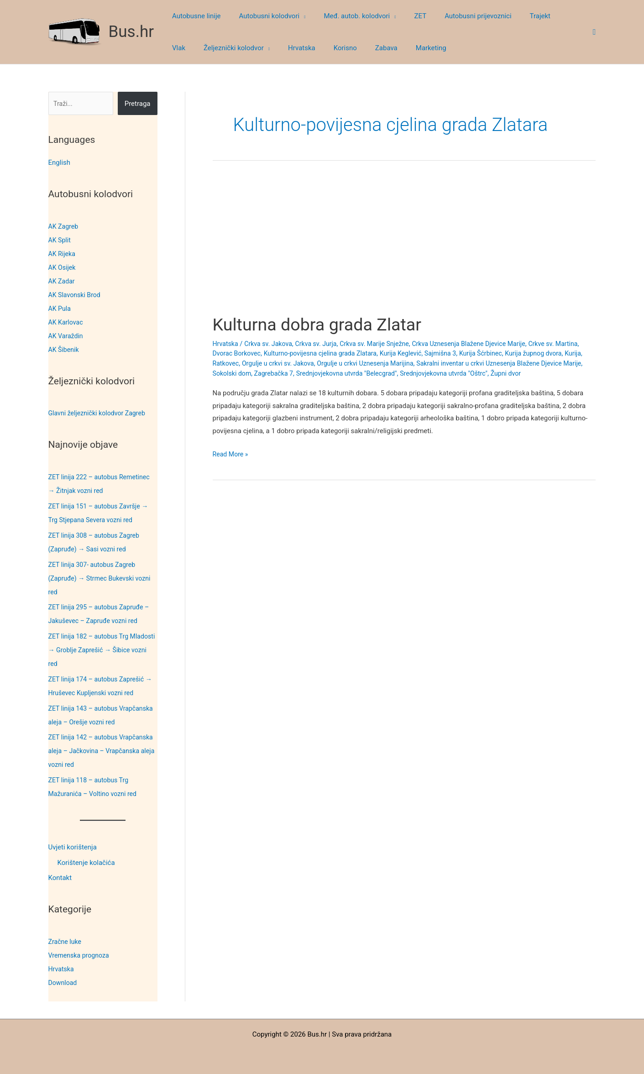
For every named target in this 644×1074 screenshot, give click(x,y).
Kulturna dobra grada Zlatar (324, 324)
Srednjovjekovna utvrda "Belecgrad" (426, 373)
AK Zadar (62, 281)
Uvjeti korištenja (72, 847)
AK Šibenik (64, 350)
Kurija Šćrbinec (523, 353)
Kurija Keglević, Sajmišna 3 (456, 353)
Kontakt (60, 878)
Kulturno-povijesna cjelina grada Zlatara (353, 353)
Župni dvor (229, 383)
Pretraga (138, 104)
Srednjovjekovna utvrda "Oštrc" (529, 373)
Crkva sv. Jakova (271, 344)
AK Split (60, 240)
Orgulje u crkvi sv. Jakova (322, 363)
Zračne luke (66, 942)
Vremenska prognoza (80, 955)
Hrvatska (62, 969)
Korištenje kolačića (86, 863)
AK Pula (60, 308)
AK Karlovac (66, 322)
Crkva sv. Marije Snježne (383, 344)
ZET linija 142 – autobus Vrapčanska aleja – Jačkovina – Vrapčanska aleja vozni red (96, 751)
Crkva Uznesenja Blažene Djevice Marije (484, 344)
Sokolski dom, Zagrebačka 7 (327, 373)
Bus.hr (131, 31)
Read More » (232, 464)
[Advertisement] (404, 245)
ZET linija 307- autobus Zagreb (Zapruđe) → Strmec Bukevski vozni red (102, 578)
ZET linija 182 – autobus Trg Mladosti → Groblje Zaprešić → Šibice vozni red (95, 650)
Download (63, 983)
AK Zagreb (64, 226)
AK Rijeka (62, 254)
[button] (295, 16)
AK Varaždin (66, 336)
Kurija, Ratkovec (256, 363)
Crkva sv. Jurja (322, 344)
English (59, 162)
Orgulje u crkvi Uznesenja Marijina (414, 363)
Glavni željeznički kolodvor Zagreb (100, 413)
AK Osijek (63, 267)
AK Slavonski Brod (76, 295)
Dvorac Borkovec (264, 353)
